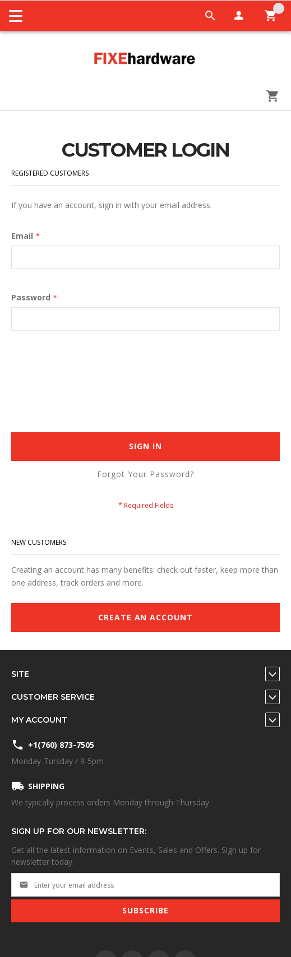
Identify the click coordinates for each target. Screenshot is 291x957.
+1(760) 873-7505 (61, 744)
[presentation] (96, 370)
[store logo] (145, 59)
